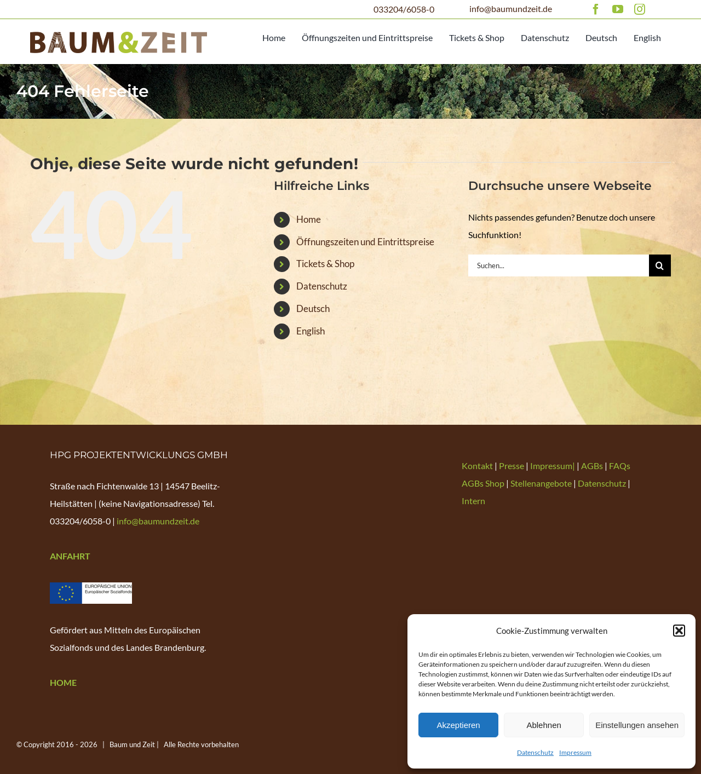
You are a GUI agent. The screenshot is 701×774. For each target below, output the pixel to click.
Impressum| (553, 465)
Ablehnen (543, 725)
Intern (473, 500)
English (310, 331)
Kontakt (478, 465)
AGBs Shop (483, 483)
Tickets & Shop (325, 263)
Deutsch (313, 308)
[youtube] (617, 9)
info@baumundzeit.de (510, 8)
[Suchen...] (558, 265)
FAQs (619, 465)
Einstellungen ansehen (637, 725)
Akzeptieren (458, 725)
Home (308, 219)
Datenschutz (535, 752)
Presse (512, 465)
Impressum (575, 752)
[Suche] (660, 265)
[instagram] (639, 9)
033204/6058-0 (404, 9)
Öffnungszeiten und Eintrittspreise (365, 241)
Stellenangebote (541, 483)
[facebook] (595, 9)
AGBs (592, 465)
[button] (679, 630)
